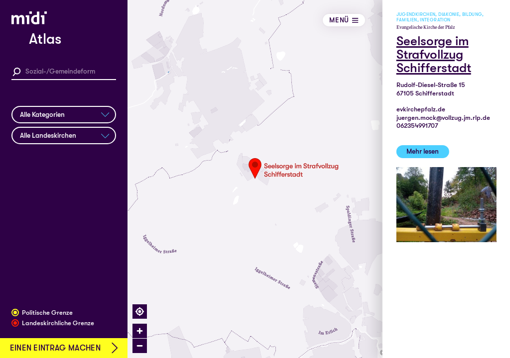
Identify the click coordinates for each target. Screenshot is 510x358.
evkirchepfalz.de (420, 109)
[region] (319, 179)
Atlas (45, 39)
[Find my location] (139, 311)
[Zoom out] (139, 346)
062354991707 (417, 125)
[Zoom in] (139, 331)
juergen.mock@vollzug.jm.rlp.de (443, 117)
